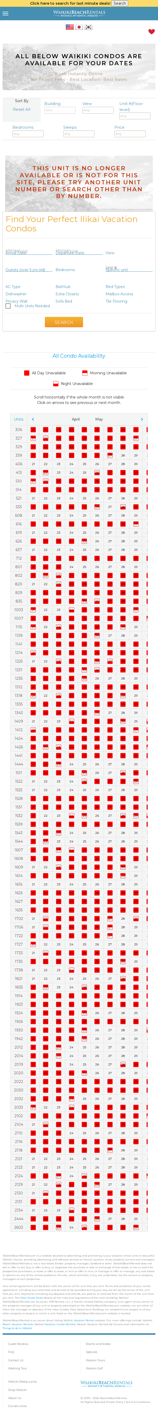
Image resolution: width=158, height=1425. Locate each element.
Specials (91, 1352)
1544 (19, 841)
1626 (19, 893)
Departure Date (70, 253)
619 (19, 532)
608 (18, 515)
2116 (18, 1141)
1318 (19, 695)
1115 (19, 627)
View (98, 107)
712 (19, 558)
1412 (19, 730)
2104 (19, 1124)
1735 (19, 961)
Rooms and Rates (98, 1344)
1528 (19, 798)
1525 (18, 790)
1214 (19, 652)
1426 (19, 747)
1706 (19, 927)
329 (19, 447)
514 (19, 489)
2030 (18, 1090)
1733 (19, 953)
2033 (18, 1107)
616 (19, 524)
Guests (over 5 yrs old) (25, 269)
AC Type (12, 286)
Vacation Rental (84, 1320)
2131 (18, 1201)
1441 (19, 755)
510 (19, 481)
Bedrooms (28, 131)
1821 (19, 978)
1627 (19, 901)
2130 (19, 1193)
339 (19, 455)
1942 (19, 1038)
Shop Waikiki (17, 1390)
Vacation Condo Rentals (60, 1324)
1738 (19, 970)
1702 (19, 918)
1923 (19, 1004)
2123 (19, 1167)
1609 (19, 867)
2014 (19, 1056)
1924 (19, 1013)
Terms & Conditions (138, 1402)
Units (18, 419)
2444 (18, 1219)
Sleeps (78, 131)
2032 (18, 1098)
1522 (19, 781)
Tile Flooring (116, 301)
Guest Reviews (18, 1344)
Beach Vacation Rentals (18, 1324)
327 (19, 438)
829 (18, 592)
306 (18, 429)
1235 (19, 678)
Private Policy (114, 1402)
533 (19, 507)
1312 (18, 687)
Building (59, 107)
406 (18, 464)
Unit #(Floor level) (134, 110)
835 (19, 601)
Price (130, 131)
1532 (19, 815)
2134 (19, 1210)
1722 (19, 935)
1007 (18, 618)
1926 (19, 1021)
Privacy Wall (16, 301)
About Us (14, 1398)
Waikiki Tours (95, 1360)
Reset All (21, 109)
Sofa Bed (64, 301)
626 (19, 541)
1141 (18, 644)
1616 (18, 884)
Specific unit (117, 269)
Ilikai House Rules (31, 1297)
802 (18, 575)
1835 (19, 987)
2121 (18, 1158)
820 (18, 584)
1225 (19, 661)
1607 (19, 850)
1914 (19, 995)
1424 (19, 738)
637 (19, 549)
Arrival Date (15, 253)
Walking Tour (17, 1368)
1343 (19, 712)
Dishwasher (15, 294)
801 (18, 567)
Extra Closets (67, 294)
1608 (18, 858)
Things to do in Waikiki (17, 1328)
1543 (19, 833)
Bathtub (63, 286)
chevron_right (142, 419)
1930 (19, 1030)
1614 (19, 875)
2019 (19, 1064)
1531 (18, 807)
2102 (19, 1116)
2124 (19, 1176)
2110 (19, 1133)
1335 (19, 704)
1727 (19, 944)
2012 (19, 1047)
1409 (18, 721)
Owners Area (17, 1406)
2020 (18, 1073)
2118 (19, 1150)
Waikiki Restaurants (22, 1381)
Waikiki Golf (94, 1368)
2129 (19, 1184)
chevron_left (33, 419)
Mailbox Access (119, 294)
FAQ (11, 1352)
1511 (19, 772)
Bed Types (115, 286)
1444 (19, 764)
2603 (18, 1227)
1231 (18, 670)
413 (19, 472)
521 (19, 498)
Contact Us (15, 1360)
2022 (18, 1081)
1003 (18, 609)
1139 (19, 635)
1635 (19, 910)
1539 (19, 824)
